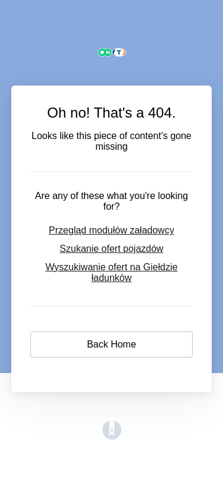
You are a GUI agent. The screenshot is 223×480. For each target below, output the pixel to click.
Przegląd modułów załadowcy (111, 230)
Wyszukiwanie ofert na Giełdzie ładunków (111, 272)
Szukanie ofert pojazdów (111, 249)
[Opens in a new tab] (111, 436)
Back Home (111, 344)
